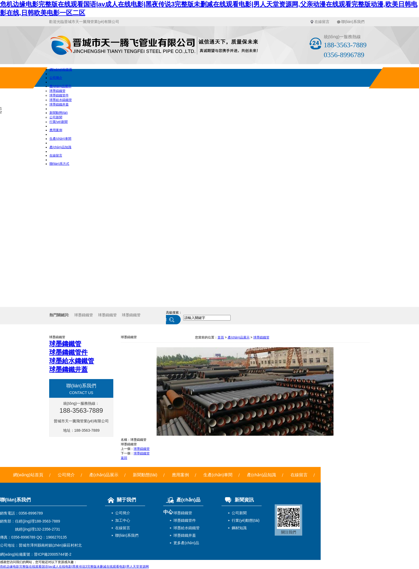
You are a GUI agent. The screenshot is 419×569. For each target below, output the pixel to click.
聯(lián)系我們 (352, 22)
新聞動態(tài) (58, 113)
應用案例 (55, 130)
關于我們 (120, 499)
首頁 (221, 337)
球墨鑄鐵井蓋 (59, 104)
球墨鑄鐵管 (57, 91)
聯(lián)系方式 (59, 164)
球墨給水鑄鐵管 (60, 100)
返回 (124, 458)
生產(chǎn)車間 (60, 139)
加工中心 (122, 520)
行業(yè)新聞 (58, 122)
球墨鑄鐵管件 (59, 95)
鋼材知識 (239, 528)
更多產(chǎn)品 (186, 543)
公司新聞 (55, 117)
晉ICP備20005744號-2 (52, 554)
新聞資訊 (238, 499)
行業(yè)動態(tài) (245, 520)
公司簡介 (55, 78)
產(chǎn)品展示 (60, 86)
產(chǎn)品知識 (60, 147)
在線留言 (322, 22)
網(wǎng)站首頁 (60, 69)
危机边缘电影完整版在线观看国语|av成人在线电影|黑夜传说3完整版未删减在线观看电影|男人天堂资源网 (74, 566)
